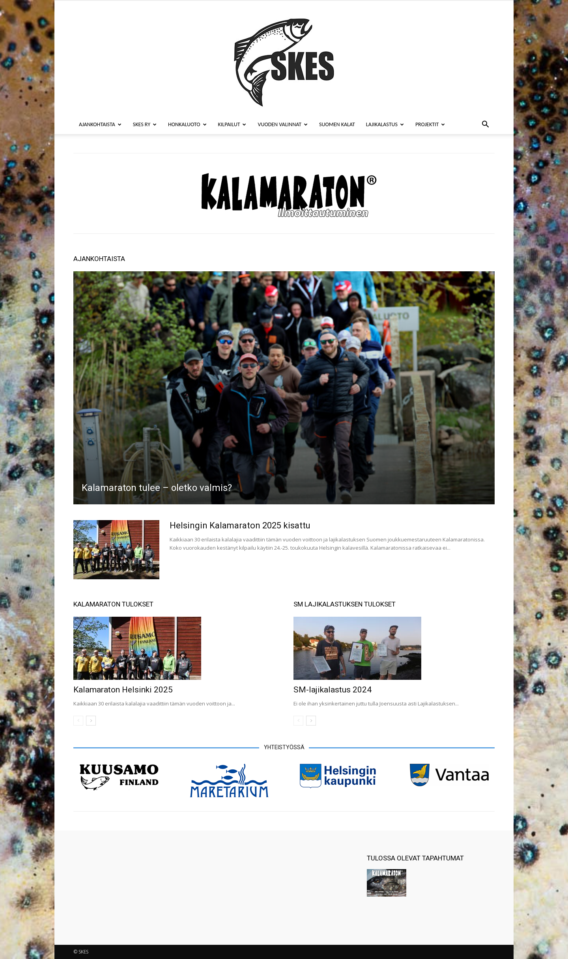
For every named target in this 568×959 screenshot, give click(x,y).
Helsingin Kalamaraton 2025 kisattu (240, 525)
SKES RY (145, 124)
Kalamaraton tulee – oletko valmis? (157, 487)
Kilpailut (232, 124)
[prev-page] (78, 721)
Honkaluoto (187, 124)
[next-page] (91, 721)
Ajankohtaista (100, 124)
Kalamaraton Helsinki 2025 (123, 689)
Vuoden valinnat (283, 124)
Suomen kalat (337, 124)
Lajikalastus (385, 124)
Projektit (430, 124)
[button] (485, 125)
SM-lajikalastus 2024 (332, 689)
